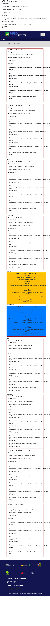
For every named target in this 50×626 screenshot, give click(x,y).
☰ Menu (3, 39)
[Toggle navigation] (43, 34)
